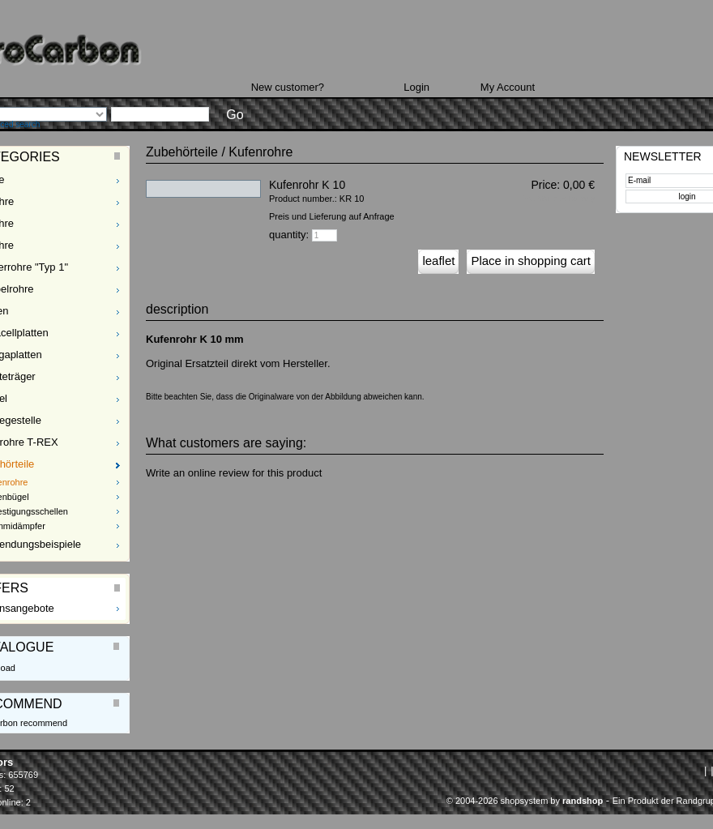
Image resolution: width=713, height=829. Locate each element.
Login (416, 87)
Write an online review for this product (234, 473)
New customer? (287, 87)
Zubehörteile (182, 152)
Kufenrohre (260, 152)
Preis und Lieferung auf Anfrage (332, 216)
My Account (507, 87)
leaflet (438, 260)
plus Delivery (574, 198)
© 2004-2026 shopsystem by (524, 800)
